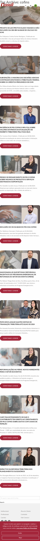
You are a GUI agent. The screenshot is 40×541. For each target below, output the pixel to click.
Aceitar (20, 533)
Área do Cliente (26, 511)
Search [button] (2, 502)
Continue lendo (10, 46)
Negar (20, 537)
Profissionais (5, 514)
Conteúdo (24, 514)
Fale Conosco (25, 517)
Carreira (3, 517)
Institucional (5, 511)
